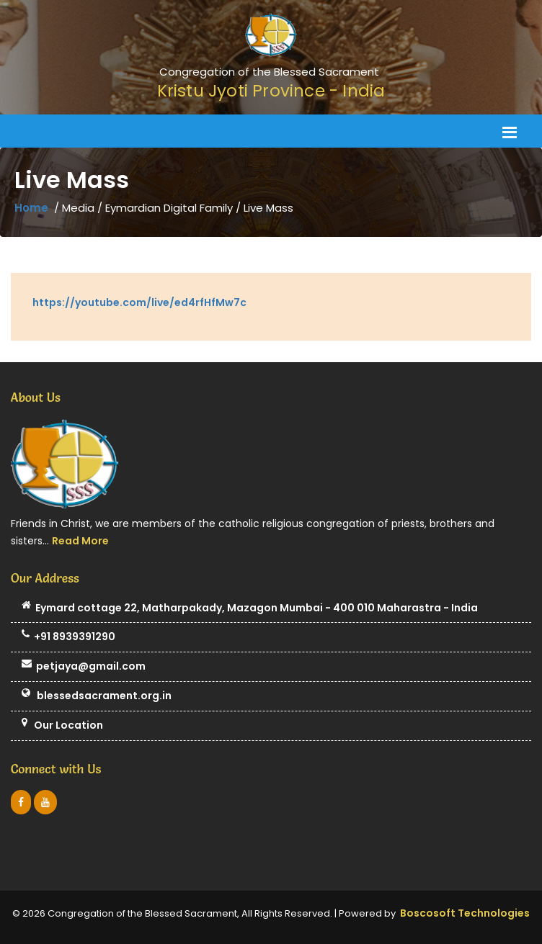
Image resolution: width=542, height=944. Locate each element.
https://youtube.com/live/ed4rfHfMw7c (139, 302)
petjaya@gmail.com (84, 666)
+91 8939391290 (68, 637)
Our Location (62, 725)
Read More (80, 541)
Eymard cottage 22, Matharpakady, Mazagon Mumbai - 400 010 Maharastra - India (250, 608)
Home (31, 207)
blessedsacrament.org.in (97, 696)
